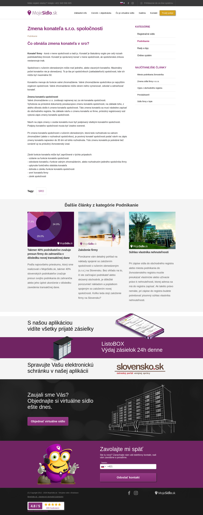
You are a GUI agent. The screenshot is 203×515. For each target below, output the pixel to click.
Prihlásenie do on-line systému (158, 3)
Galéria (142, 13)
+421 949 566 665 (62, 3)
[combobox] (103, 466)
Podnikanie (143, 41)
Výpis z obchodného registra (149, 88)
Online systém (144, 55)
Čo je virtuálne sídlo (125, 13)
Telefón (104, 463)
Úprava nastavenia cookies (37, 511)
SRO (41, 191)
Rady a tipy (143, 48)
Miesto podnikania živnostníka (150, 74)
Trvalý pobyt (167, 13)
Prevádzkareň (143, 95)
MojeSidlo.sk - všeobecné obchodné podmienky (45, 497)
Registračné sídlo (146, 34)
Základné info (80, 13)
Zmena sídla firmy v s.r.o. (148, 81)
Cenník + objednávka (101, 13)
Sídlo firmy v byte (144, 101)
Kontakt (153, 13)
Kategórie (142, 26)
